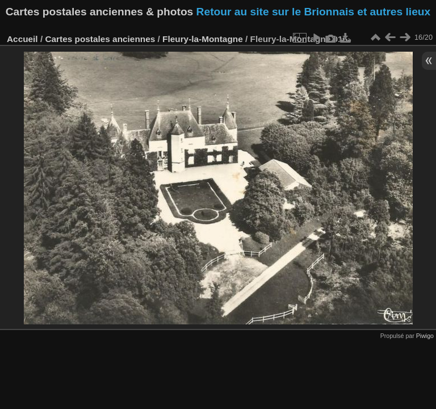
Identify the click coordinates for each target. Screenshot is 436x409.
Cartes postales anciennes (100, 39)
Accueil (22, 39)
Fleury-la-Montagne (202, 39)
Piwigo (425, 335)
